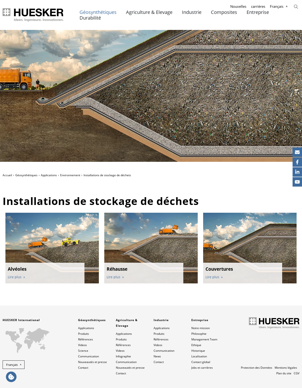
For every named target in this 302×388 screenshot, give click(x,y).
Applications (49, 175)
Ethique (196, 345)
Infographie (123, 356)
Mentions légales (286, 368)
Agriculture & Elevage (149, 12)
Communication (88, 356)
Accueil (7, 175)
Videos (82, 345)
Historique (198, 351)
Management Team (204, 339)
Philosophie (198, 334)
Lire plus (15, 277)
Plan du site (283, 373)
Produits (83, 334)
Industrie (191, 12)
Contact (83, 368)
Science (83, 351)
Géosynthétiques (98, 12)
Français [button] (12, 365)
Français (276, 6)
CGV (296, 373)
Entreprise (258, 12)
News (157, 356)
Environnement (70, 175)
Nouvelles (238, 6)
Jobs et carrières (202, 368)
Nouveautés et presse (92, 362)
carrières (258, 6)
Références (85, 339)
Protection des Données (256, 368)
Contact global (200, 362)
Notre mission (200, 328)
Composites (224, 12)
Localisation (199, 356)
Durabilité (90, 18)
